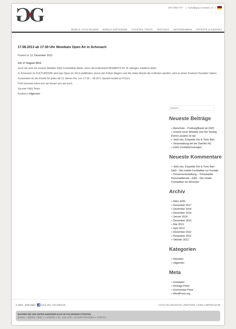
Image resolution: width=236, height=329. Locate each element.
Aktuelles (178, 258)
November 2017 (182, 205)
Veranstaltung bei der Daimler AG (192, 143)
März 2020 (179, 201)
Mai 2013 (178, 224)
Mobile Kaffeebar (115, 29)
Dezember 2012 (182, 231)
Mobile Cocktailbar (85, 29)
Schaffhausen (84, 317)
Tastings (163, 29)
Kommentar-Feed (183, 289)
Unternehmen (182, 29)
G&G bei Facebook (51, 305)
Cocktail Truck (142, 29)
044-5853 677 (176, 8)
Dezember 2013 (182, 220)
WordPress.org (181, 293)
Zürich (101, 317)
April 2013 (179, 228)
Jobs (200, 305)
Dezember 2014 (182, 212)
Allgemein (34, 93)
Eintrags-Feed (181, 285)
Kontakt (213, 170)
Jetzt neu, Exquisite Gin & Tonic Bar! (194, 139)
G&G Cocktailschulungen (187, 147)
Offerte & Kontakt (209, 29)
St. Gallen (65, 317)
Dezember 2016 (182, 208)
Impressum (212, 305)
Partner (189, 305)
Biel (40, 317)
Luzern (50, 317)
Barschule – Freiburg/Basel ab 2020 (193, 128)
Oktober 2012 (181, 239)
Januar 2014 (180, 216)
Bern (31, 317)
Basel (22, 317)
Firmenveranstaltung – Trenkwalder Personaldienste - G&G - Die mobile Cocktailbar (192, 178)
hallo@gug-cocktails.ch (200, 8)
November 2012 (182, 235)
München (194, 181)
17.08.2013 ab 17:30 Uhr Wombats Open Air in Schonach (62, 47)
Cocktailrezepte (170, 305)
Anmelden (179, 282)
